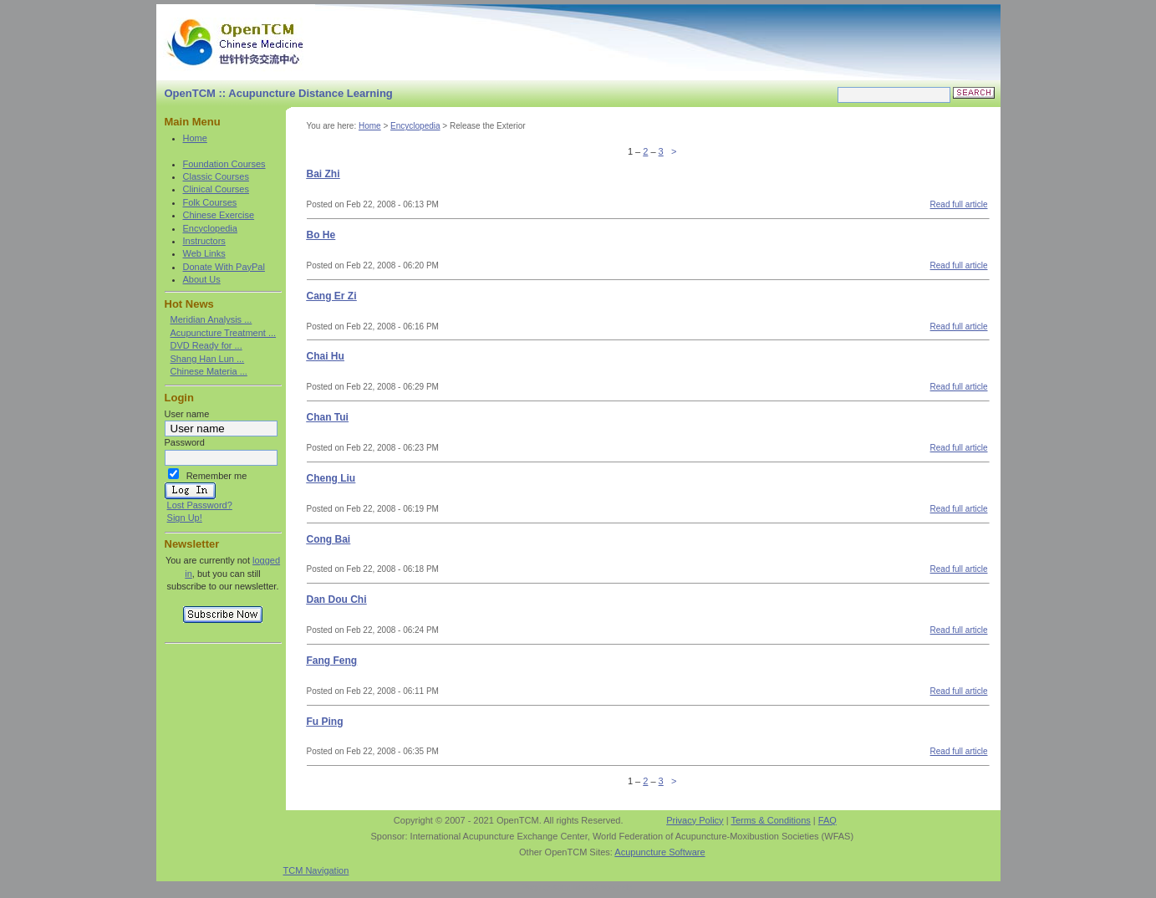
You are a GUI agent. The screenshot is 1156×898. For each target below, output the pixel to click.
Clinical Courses (216, 189)
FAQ (827, 820)
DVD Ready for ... (206, 345)
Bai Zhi (323, 174)
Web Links (204, 253)
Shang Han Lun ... (208, 359)
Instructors (204, 241)
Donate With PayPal (224, 267)
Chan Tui (328, 417)
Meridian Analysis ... (211, 319)
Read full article (959, 204)
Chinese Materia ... (209, 371)
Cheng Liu (331, 478)
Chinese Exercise (219, 215)
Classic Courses (216, 176)
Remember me (216, 476)
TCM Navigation (316, 870)
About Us (202, 279)
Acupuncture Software (659, 852)
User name (187, 414)
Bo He (321, 235)
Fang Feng (332, 660)
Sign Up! (184, 518)
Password (185, 442)
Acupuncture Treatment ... (224, 333)
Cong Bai (329, 539)
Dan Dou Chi (337, 599)
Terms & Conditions (770, 820)
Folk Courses (210, 202)
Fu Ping (325, 721)
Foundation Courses (224, 164)
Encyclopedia (210, 228)
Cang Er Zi (332, 296)
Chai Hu (325, 356)
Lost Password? (199, 505)
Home (195, 138)
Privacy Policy (694, 820)
